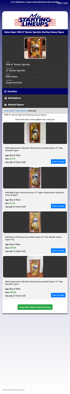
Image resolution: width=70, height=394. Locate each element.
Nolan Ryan (12, 76)
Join (66, 2)
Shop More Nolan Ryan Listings (35, 307)
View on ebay (58, 161)
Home (6, 111)
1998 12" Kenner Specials (18, 111)
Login (59, 2)
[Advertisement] (35, 350)
